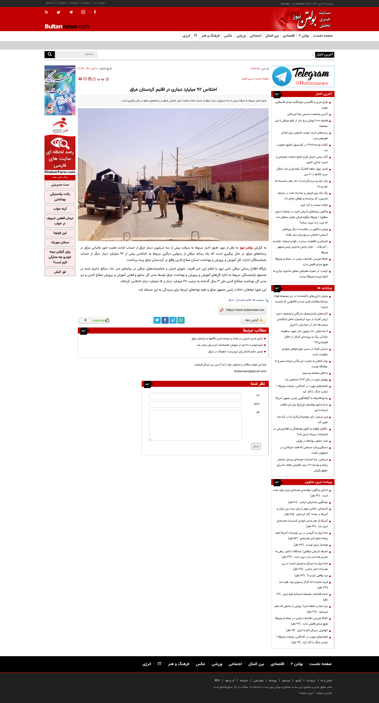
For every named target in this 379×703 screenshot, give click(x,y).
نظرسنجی (258, 681)
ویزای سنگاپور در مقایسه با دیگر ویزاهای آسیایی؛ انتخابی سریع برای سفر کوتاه (305, 232)
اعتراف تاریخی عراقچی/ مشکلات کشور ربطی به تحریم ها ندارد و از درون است (301, 554)
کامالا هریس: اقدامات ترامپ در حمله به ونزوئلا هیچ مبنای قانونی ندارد (301, 262)
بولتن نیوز (246, 248)
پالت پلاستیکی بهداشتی (60, 197)
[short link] (245, 310)
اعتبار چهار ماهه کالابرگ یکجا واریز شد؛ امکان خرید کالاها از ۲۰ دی (302, 172)
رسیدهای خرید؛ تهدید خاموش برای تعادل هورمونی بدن (304, 135)
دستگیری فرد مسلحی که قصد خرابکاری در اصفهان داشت (304, 450)
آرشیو (298, 681)
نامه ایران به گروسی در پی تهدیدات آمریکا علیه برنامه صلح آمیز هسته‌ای (301, 536)
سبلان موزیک (60, 242)
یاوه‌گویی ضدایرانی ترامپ (308, 502)
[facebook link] (165, 320)
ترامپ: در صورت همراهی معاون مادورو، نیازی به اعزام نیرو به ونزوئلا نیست (300, 274)
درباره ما (86, 3)
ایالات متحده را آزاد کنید (314, 205)
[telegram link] (173, 320)
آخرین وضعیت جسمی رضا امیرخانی (307, 114)
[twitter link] (157, 320)
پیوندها (74, 3)
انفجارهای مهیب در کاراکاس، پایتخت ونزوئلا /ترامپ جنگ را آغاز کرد (302, 389)
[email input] (195, 404)
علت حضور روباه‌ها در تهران (312, 441)
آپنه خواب (60, 209)
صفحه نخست (323, 36)
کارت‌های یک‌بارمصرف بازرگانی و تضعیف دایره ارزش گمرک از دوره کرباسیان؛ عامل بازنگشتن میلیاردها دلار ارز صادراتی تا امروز (302, 319)
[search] (49, 54)
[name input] (195, 396)
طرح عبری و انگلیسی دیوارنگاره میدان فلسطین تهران (301, 105)
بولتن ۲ (304, 36)
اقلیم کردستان (243, 300)
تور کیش (60, 272)
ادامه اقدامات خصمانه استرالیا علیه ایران (302, 597)
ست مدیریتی (60, 185)
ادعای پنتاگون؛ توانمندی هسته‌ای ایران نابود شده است (300, 493)
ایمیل (257, 404)
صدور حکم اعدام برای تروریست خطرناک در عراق (235, 351)
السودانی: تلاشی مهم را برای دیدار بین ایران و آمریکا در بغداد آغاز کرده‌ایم (302, 511)
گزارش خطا (254, 320)
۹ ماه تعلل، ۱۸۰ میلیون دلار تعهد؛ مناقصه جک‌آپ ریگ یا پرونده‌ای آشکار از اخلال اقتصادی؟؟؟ (304, 337)
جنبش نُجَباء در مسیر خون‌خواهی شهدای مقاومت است (305, 352)
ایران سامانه (306, 693)
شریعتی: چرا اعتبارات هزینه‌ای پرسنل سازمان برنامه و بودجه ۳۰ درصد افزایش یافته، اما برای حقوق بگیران (302, 465)
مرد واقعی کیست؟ (311, 575)
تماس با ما (99, 3)
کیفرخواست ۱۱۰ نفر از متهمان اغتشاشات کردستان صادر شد (230, 345)
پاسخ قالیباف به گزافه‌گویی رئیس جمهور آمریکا (302, 398)
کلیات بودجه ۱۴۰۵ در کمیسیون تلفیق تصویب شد (302, 148)
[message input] (195, 425)
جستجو (286, 681)
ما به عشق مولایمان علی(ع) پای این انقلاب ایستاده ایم (304, 407)
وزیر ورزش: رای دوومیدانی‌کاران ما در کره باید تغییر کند (302, 420)
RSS (217, 681)
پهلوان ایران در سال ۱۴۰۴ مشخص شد (306, 379)
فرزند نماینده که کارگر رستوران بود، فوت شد (302, 585)
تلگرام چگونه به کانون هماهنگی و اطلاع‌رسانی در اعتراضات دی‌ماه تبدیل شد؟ (300, 432)
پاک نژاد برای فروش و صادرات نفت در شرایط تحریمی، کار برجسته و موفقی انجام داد (303, 196)
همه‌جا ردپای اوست (311, 545)
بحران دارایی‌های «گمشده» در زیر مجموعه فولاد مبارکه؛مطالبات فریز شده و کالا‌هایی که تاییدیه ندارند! (301, 301)
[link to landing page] (310, 19)
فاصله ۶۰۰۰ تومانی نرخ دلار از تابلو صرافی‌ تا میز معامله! (301, 123)
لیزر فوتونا (60, 233)
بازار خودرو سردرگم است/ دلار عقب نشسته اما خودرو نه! (301, 184)
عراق (230, 300)
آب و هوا (50, 3)
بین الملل (246, 79)
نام (258, 395)
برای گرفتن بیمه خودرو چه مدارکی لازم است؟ (60, 257)
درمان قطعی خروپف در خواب (59, 221)
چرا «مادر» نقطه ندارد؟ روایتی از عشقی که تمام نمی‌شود (301, 609)
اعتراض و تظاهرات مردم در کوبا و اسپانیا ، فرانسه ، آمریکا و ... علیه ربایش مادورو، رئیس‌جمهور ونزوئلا (300, 247)
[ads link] (303, 76)
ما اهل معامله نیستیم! (315, 373)
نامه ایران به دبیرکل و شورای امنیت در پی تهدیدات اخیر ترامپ (305, 566)
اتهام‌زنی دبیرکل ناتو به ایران (307, 630)
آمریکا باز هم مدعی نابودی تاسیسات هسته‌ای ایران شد (302, 524)
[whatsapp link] (181, 320)
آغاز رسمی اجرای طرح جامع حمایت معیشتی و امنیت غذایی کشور (302, 160)
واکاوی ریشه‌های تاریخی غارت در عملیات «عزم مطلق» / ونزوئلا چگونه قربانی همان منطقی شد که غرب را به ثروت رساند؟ (302, 217)
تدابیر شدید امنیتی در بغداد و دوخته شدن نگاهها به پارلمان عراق (227, 338)
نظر (258, 412)
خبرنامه (63, 3)
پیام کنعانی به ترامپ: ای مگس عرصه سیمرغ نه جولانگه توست (301, 364)
